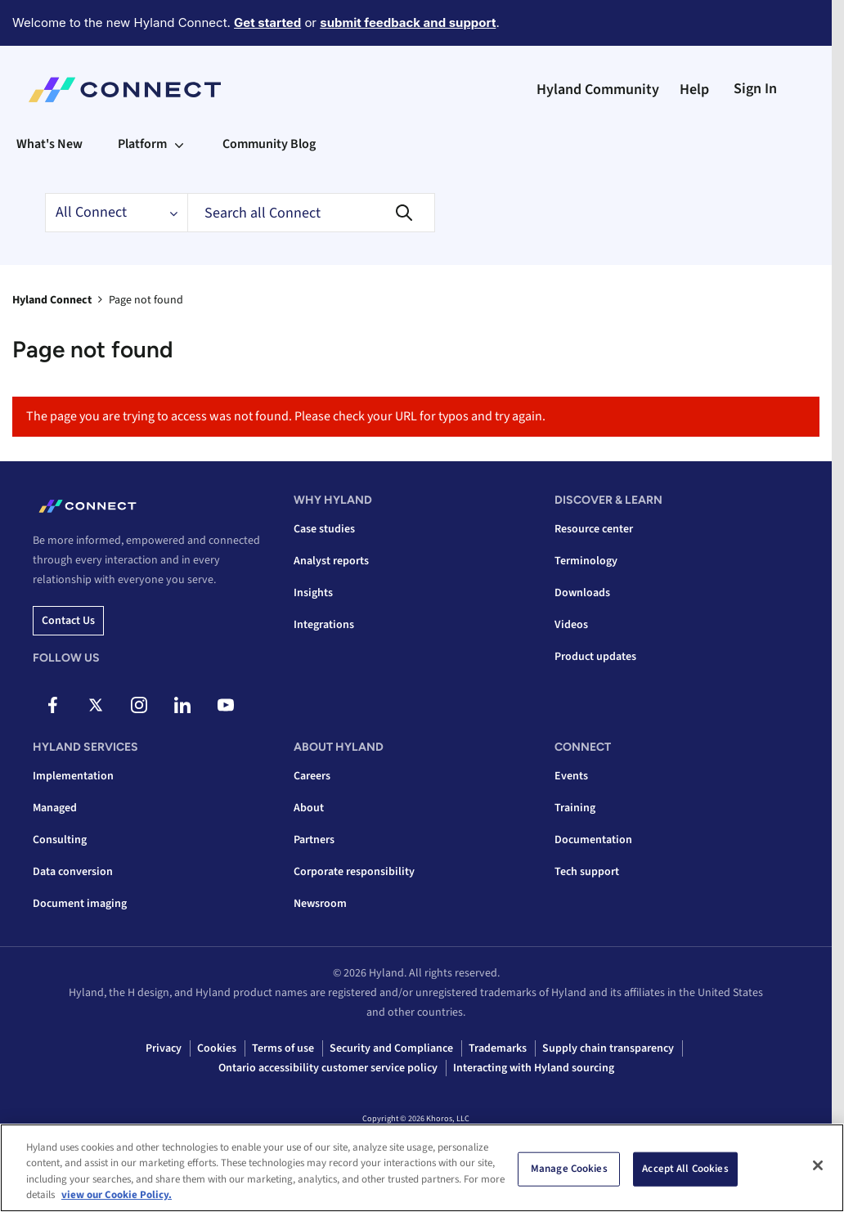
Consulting (60, 840)
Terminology (585, 561)
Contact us (68, 621)
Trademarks (498, 1048)
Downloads (582, 593)
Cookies (216, 1048)
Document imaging (80, 904)
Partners (314, 840)
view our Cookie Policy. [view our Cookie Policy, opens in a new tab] (116, 1194)
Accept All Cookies (685, 1168)
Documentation (593, 840)
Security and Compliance (391, 1048)
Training (574, 808)
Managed (55, 808)
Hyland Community (597, 89)
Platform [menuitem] (142, 144)
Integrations (324, 625)
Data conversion (73, 872)
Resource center (593, 529)
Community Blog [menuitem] (269, 144)
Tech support (586, 872)
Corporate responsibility (354, 872)
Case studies (324, 529)
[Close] (818, 1165)
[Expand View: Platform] (179, 143)
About (309, 808)
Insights (313, 593)
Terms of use (283, 1048)
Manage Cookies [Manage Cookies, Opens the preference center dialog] (569, 1168)
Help (694, 89)
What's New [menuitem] (49, 144)
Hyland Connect (52, 300)
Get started (267, 22)
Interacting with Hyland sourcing (533, 1068)
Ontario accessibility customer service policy (328, 1068)
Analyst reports (331, 561)
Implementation (73, 776)
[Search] (311, 212)
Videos (571, 625)
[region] (422, 1168)
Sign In (755, 89)
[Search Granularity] (116, 212)
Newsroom (320, 904)
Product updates (595, 657)
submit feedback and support (408, 22)
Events (571, 776)
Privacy (164, 1048)
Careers (312, 776)
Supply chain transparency (608, 1048)
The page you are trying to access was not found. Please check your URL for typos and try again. (285, 416)
